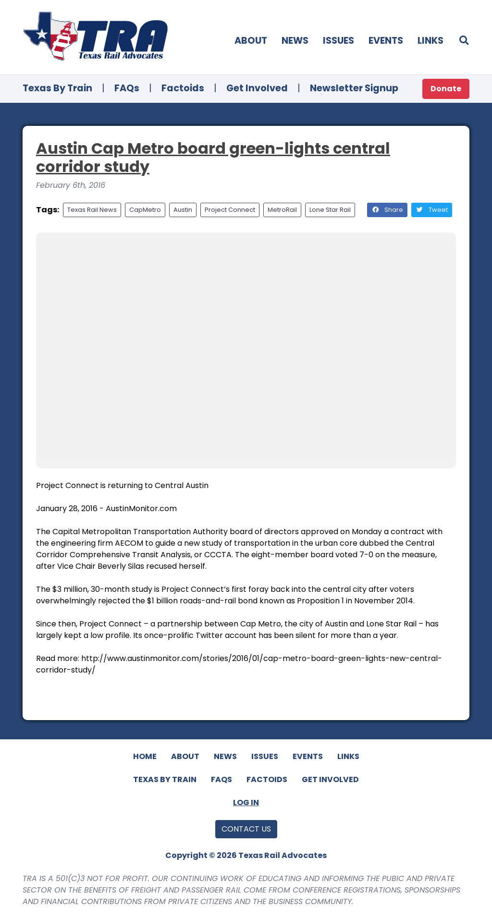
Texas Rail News (92, 210)
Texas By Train (57, 88)
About (250, 40)
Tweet (432, 210)
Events (386, 40)
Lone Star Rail (330, 210)
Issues (338, 40)
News (295, 40)
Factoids (182, 88)
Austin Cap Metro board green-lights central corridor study (213, 157)
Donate (445, 88)
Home (145, 756)
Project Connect (230, 210)
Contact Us (246, 828)
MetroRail (282, 210)
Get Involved (257, 88)
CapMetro (145, 210)
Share (387, 210)
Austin (182, 210)
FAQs (126, 88)
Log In (246, 802)
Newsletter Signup (354, 88)
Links (430, 40)
